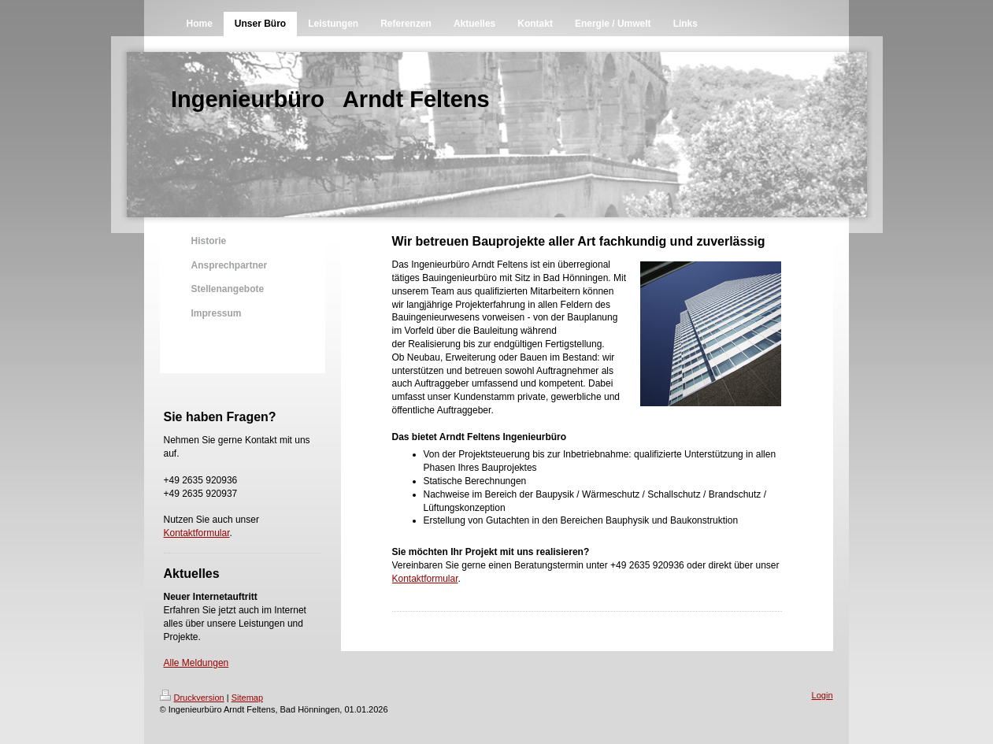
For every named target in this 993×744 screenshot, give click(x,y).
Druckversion (192, 697)
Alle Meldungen (196, 662)
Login (822, 695)
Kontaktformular (197, 533)
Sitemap (247, 697)
